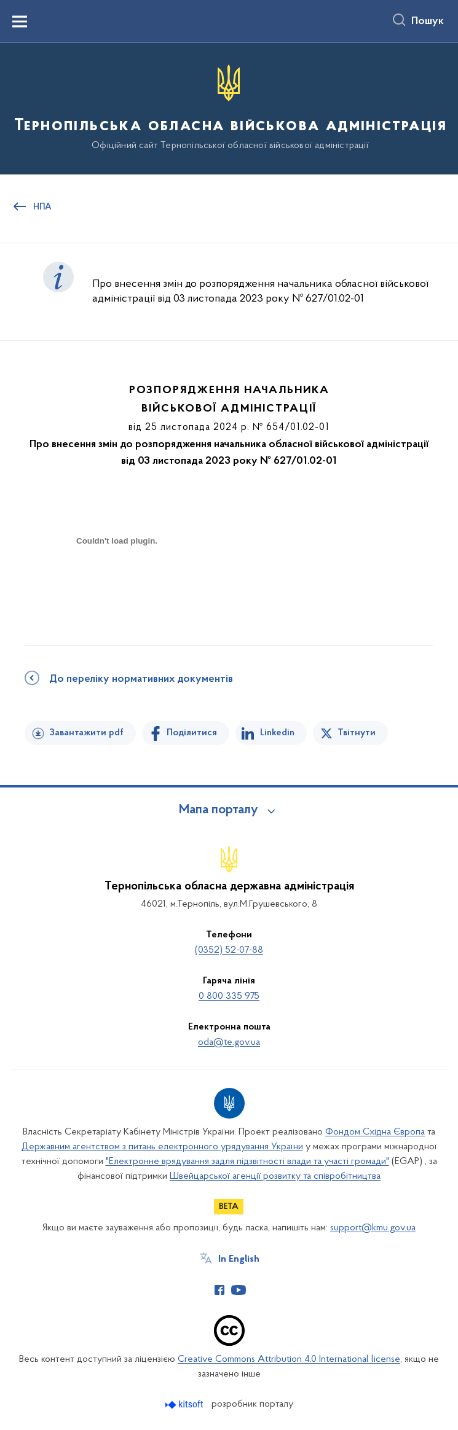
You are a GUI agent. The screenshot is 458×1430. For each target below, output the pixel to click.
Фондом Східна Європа (375, 1132)
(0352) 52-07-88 (229, 950)
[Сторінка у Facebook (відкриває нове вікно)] (219, 1290)
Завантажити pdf (86, 733)
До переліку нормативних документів (141, 679)
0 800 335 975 (229, 996)
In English (238, 1259)
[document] (117, 584)
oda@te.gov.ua (229, 1042)
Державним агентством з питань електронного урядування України (162, 1147)
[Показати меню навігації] (19, 21)
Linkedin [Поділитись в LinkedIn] (277, 733)
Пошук (427, 21)
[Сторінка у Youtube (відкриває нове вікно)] (238, 1290)
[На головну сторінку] (229, 107)
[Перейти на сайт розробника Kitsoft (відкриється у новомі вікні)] (185, 1404)
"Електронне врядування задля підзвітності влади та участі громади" (247, 1161)
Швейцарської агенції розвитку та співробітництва (275, 1176)
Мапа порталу (218, 810)
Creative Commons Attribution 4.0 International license (289, 1359)
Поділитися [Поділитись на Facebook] (192, 733)
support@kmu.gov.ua (373, 1228)
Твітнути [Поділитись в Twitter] (357, 733)
